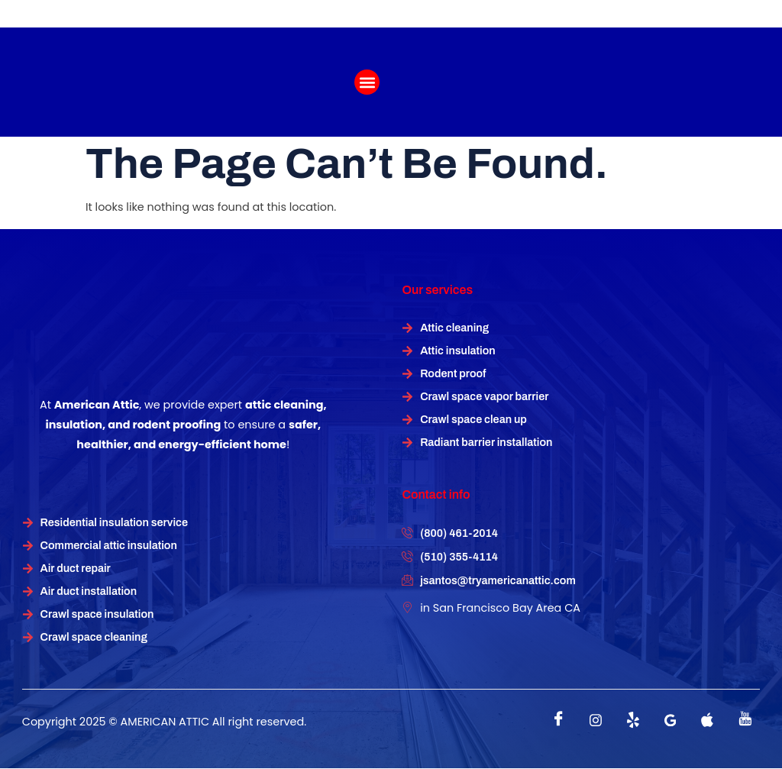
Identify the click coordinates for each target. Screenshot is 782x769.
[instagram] (595, 720)
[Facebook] (558, 720)
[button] (367, 82)
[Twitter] (633, 720)
